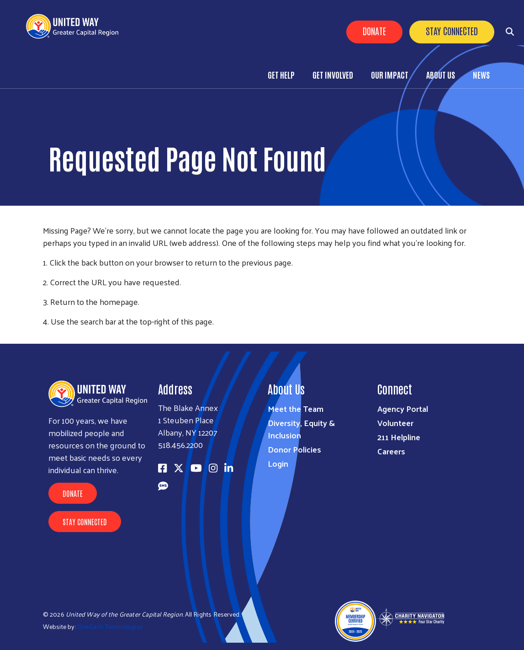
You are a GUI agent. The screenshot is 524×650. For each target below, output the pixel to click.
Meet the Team (295, 408)
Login (278, 463)
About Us (440, 74)
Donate (374, 31)
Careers (391, 451)
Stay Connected (452, 31)
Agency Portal (402, 408)
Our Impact (389, 74)
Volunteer (395, 423)
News (481, 74)
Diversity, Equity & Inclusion (301, 429)
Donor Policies (294, 449)
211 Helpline (398, 437)
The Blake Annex (188, 407)
